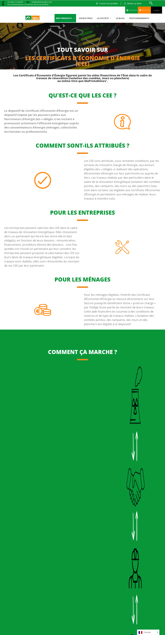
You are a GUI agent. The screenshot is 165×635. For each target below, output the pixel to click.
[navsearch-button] (151, 3)
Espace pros (86, 18)
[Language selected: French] (148, 632)
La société (104, 18)
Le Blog (120, 18)
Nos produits (65, 18)
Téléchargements (139, 18)
